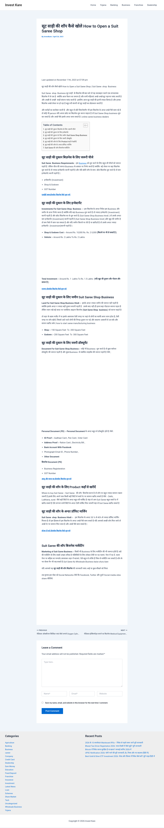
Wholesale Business (14, 807)
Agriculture (10, 743)
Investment (10, 783)
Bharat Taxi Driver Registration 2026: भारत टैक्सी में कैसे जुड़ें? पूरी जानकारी (116, 746)
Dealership (152, 5)
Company (9, 756)
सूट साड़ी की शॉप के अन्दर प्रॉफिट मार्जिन (59, 144)
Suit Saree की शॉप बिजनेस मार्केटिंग (58, 148)
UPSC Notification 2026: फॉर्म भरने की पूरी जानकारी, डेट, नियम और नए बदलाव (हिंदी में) (120, 753)
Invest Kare (13, 5)
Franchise (138, 5)
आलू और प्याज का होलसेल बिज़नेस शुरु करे (58, 479)
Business (126, 5)
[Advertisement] (82, 60)
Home (93, 5)
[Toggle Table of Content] (88, 125)
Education (9, 770)
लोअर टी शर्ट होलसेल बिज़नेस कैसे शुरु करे (57, 530)
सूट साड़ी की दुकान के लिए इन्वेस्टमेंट (58, 132)
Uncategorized (11, 804)
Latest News (11, 787)
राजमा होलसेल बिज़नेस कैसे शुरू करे (55, 289)
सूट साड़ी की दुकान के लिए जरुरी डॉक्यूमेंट (59, 138)
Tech (7, 800)
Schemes (9, 794)
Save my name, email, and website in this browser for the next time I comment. (76, 703)
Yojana (103, 5)
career (8, 753)
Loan (7, 790)
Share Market (11, 797)
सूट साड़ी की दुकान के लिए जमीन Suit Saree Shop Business (68, 135)
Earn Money (10, 766)
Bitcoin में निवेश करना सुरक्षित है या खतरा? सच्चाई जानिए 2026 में (110, 750)
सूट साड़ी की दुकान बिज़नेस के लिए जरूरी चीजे (61, 129)
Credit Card (10, 760)
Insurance (9, 780)
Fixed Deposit (11, 773)
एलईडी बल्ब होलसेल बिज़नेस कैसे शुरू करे (58, 194)
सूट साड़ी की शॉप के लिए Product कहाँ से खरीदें (62, 141)
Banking (114, 5)
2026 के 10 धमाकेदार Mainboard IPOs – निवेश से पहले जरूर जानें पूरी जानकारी (117, 743)
